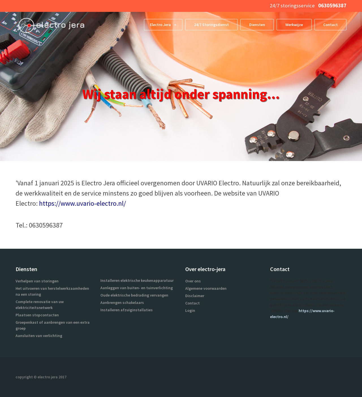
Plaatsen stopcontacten (37, 314)
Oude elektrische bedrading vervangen (134, 295)
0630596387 (331, 5)
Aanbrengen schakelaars (122, 302)
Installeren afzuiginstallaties (126, 309)
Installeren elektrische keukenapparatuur (137, 280)
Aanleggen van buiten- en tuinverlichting (136, 287)
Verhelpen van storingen (37, 281)
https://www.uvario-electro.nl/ (82, 203)
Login (190, 310)
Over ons (193, 281)
